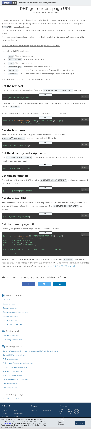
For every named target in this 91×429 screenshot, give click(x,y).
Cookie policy (6, 423)
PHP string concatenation (12, 337)
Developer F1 (19, 410)
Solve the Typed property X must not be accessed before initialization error (31, 348)
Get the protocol (9, 301)
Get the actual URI (10, 317)
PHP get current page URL (13, 333)
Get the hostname (9, 305)
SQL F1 (4, 410)
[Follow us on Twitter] (69, 408)
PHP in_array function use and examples (18, 360)
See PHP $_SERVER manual (61, 263)
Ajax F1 (4, 408)
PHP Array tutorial (10, 381)
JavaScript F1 (6, 416)
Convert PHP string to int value (14, 352)
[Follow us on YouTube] (76, 408)
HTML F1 (5, 413)
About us (34, 408)
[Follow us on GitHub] (62, 416)
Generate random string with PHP (15, 376)
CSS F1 (16, 408)
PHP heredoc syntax (10, 356)
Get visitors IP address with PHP (15, 364)
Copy (85, 95)
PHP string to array (10, 385)
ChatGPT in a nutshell (11, 396)
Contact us (47, 408)
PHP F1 (17, 416)
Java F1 (17, 413)
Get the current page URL (12, 321)
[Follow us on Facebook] (62, 408)
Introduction (7, 297)
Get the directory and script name (15, 309)
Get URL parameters (10, 313)
